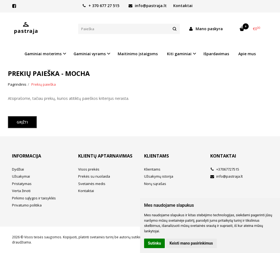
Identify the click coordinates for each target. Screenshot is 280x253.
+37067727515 (224, 169)
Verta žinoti (21, 190)
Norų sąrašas (155, 183)
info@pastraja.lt (148, 5)
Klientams (156, 156)
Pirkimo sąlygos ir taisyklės (34, 198)
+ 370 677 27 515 (100, 5)
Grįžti (22, 122)
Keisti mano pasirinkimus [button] (191, 243)
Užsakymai (21, 176)
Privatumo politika (27, 205)
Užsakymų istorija (158, 176)
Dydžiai (18, 169)
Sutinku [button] (154, 243)
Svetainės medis (91, 183)
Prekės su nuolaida (94, 176)
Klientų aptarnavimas (105, 156)
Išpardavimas (216, 53)
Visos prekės (88, 169)
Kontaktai (183, 5)
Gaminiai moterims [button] (43, 53)
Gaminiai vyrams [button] (90, 53)
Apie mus (247, 53)
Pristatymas (22, 183)
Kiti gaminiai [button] (179, 53)
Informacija (26, 156)
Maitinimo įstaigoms (138, 53)
